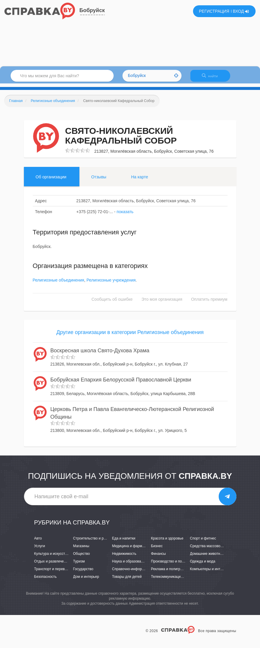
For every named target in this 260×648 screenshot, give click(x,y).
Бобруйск (92, 10)
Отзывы (98, 180)
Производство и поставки (172, 565)
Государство (83, 573)
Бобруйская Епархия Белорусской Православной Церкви (120, 384)
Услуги (39, 549)
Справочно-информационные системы (144, 573)
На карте (139, 180)
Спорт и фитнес (203, 542)
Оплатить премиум (209, 302)
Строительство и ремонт (93, 542)
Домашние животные (207, 557)
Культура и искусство (51, 557)
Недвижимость (124, 557)
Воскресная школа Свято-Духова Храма (100, 354)
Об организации (51, 180)
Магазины (81, 549)
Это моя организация (161, 302)
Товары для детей (127, 580)
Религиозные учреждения (111, 283)
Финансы (158, 557)
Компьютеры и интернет (210, 573)
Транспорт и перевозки (53, 573)
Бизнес (157, 549)
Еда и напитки (123, 542)
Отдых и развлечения (52, 565)
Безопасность (45, 580)
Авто (38, 542)
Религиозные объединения (58, 283)
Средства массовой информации (217, 549)
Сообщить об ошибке (112, 302)
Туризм (79, 565)
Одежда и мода (202, 565)
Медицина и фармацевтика (134, 549)
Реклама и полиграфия (170, 573)
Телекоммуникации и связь (173, 580)
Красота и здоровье (167, 542)
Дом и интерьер (86, 580)
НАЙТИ (212, 77)
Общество (81, 557)
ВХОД (241, 11)
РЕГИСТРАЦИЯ (214, 11)
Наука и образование (129, 565)
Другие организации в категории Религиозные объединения (130, 336)
